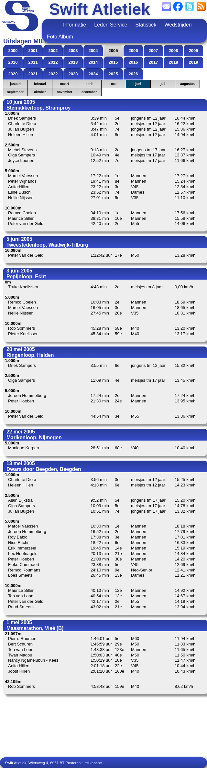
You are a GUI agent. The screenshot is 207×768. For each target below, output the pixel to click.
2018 (173, 62)
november (64, 92)
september (15, 92)
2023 (73, 73)
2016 (133, 62)
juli (162, 84)
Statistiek (145, 24)
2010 (13, 62)
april (89, 84)
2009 (193, 50)
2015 (113, 62)
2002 (53, 50)
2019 (193, 62)
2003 (73, 50)
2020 (13, 73)
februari (40, 84)
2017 (153, 62)
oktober (40, 92)
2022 (53, 73)
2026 (133, 73)
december (89, 92)
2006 (133, 50)
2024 (93, 73)
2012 (53, 62)
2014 (93, 62)
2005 (113, 50)
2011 (33, 62)
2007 (153, 50)
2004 (93, 50)
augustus (187, 84)
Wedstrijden (177, 24)
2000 (13, 50)
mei (113, 84)
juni (138, 84)
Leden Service (110, 24)
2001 (33, 50)
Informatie (74, 24)
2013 (73, 62)
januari (15, 84)
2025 (113, 73)
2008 (173, 50)
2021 (33, 73)
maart (64, 84)
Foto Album (60, 36)
